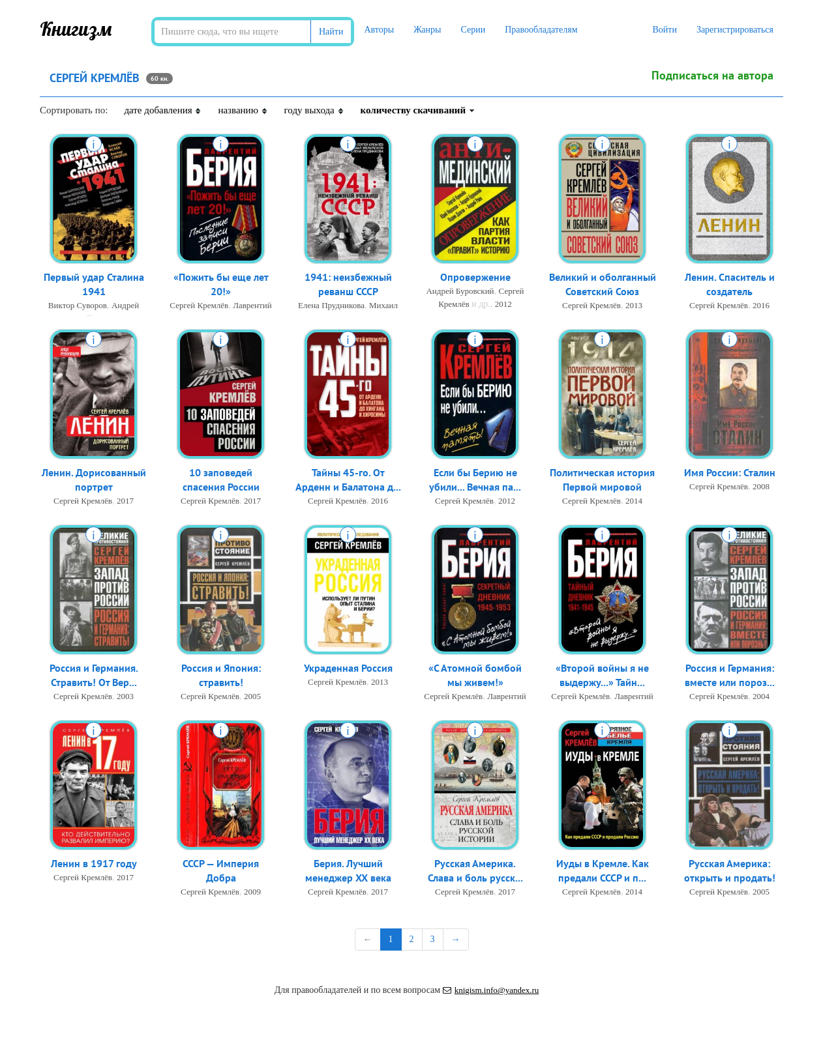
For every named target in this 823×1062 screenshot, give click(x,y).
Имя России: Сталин (729, 473)
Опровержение (475, 277)
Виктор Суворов (77, 306)
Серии (472, 30)
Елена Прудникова (331, 306)
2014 (633, 502)
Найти (331, 31)
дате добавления (163, 110)
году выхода (314, 110)
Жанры (427, 30)
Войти (664, 30)
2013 (633, 306)
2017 (125, 502)
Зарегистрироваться (734, 30)
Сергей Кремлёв (199, 306)
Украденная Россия (348, 668)
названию (242, 110)
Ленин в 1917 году (94, 863)
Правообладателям (541, 30)
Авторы (379, 30)
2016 (761, 306)
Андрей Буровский (460, 291)
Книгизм (76, 28)
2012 (503, 304)
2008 (761, 487)
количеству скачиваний (418, 110)
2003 (125, 697)
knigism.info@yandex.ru (491, 990)
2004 (761, 697)
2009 (252, 893)
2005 (252, 697)
